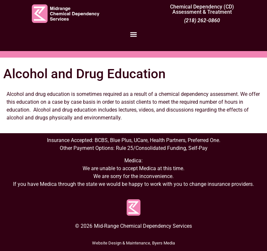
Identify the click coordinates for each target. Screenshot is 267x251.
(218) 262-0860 (202, 20)
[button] (133, 34)
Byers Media (163, 243)
